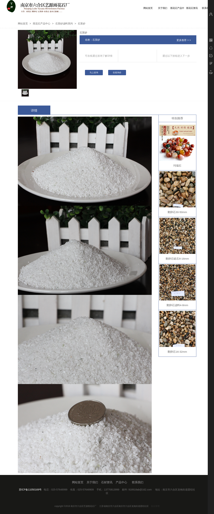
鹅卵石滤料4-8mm (177, 305)
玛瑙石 (177, 165)
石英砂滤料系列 (64, 23)
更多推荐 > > (184, 40)
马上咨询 (94, 72)
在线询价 (117, 72)
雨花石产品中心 (177, 10)
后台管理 (155, 506)
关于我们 (162, 8)
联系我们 (206, 8)
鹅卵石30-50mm (177, 212)
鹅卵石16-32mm (177, 351)
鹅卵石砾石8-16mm (177, 258)
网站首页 (148, 8)
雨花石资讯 (192, 8)
